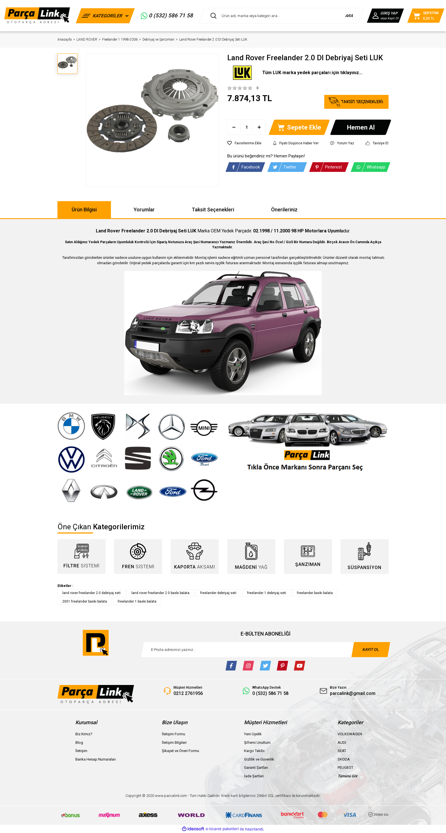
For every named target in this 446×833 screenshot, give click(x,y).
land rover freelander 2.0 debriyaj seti (91, 593)
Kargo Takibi (254, 751)
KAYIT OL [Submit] (370, 649)
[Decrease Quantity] (234, 127)
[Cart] (425, 16)
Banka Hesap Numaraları (95, 759)
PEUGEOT (345, 767)
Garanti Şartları (256, 767)
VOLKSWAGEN (350, 734)
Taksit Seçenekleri (213, 210)
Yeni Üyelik (253, 734)
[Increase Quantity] (259, 127)
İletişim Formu (173, 734)
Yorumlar (144, 210)
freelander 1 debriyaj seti (266, 593)
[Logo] (37, 15)
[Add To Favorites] (244, 143)
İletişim (81, 751)
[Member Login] (385, 16)
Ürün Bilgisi (84, 210)
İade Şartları (254, 776)
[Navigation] (105, 15)
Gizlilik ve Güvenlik (259, 759)
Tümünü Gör (348, 776)
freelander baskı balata (315, 593)
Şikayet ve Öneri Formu (180, 751)
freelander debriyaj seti (218, 593)
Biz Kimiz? (83, 734)
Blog (79, 742)
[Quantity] (246, 127)
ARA (349, 15)
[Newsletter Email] (266, 649)
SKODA (344, 759)
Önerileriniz (284, 210)
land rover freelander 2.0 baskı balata (160, 593)
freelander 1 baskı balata (137, 601)
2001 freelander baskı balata (84, 601)
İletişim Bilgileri (174, 742)
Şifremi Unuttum (257, 742)
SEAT (342, 751)
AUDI (342, 742)
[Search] (281, 15)
